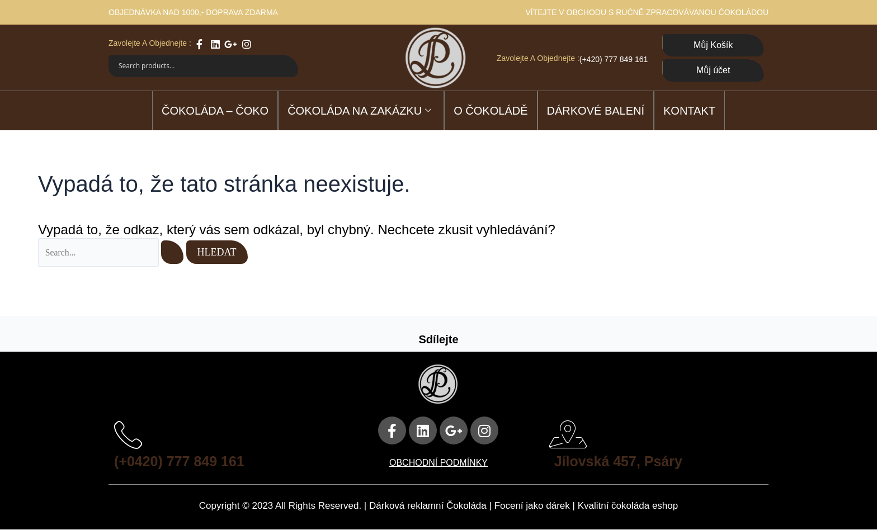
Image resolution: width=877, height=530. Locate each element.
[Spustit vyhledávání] (173, 252)
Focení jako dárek (532, 506)
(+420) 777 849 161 (613, 59)
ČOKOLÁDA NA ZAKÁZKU (359, 111)
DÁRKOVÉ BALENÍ (596, 111)
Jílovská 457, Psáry (621, 461)
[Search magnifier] (286, 65)
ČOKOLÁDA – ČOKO (215, 111)
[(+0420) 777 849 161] (128, 435)
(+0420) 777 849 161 (181, 461)
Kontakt (689, 111)
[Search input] (197, 65)
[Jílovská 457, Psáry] (568, 435)
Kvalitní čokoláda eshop (628, 506)
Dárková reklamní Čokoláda (428, 506)
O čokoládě (490, 111)
